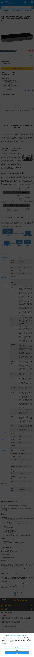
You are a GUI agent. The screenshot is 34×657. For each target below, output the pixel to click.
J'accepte (17, 653)
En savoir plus (5, 643)
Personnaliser (17, 650)
